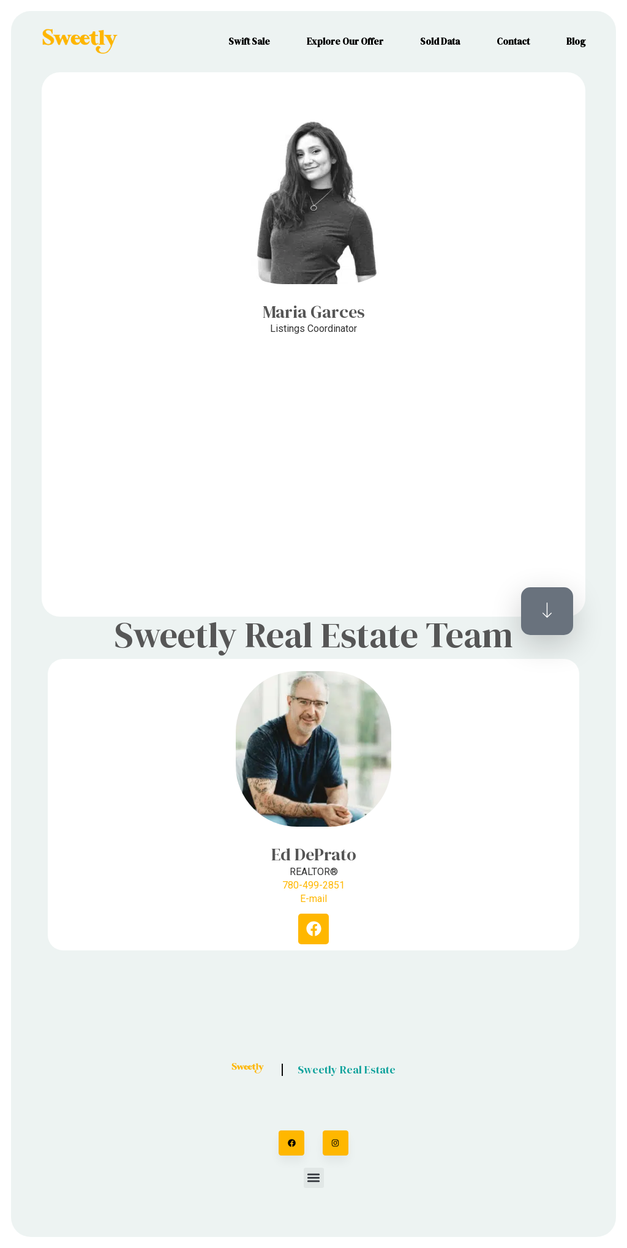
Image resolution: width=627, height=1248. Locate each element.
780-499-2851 (313, 885)
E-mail (313, 898)
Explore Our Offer (345, 41)
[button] (314, 1178)
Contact (513, 41)
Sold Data (440, 41)
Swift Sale (249, 41)
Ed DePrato (313, 854)
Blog (575, 41)
